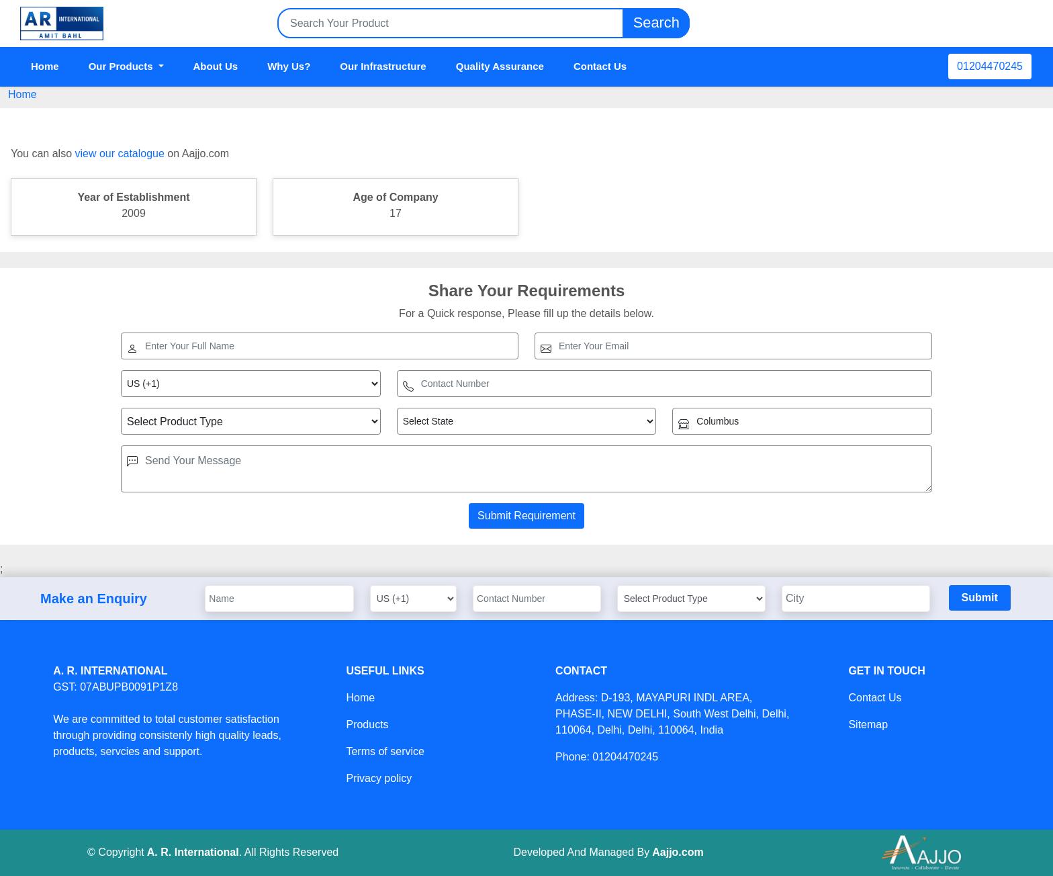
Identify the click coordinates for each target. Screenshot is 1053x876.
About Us (215, 66)
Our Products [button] (122, 66)
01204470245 (990, 66)
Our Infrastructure (383, 66)
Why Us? (288, 66)
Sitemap (868, 724)
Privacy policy (379, 778)
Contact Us (600, 66)
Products (367, 724)
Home (45, 66)
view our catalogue (119, 153)
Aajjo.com (677, 852)
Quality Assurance (500, 66)
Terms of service (385, 751)
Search (656, 23)
